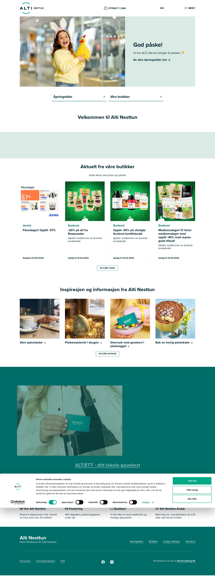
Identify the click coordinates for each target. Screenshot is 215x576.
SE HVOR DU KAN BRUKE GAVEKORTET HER (107, 484)
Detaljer (146, 570)
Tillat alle (192, 549)
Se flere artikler (107, 354)
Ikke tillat (192, 567)
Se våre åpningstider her (151, 59)
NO (162, 8)
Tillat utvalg (192, 558)
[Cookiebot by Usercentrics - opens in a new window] (18, 571)
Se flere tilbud (107, 268)
